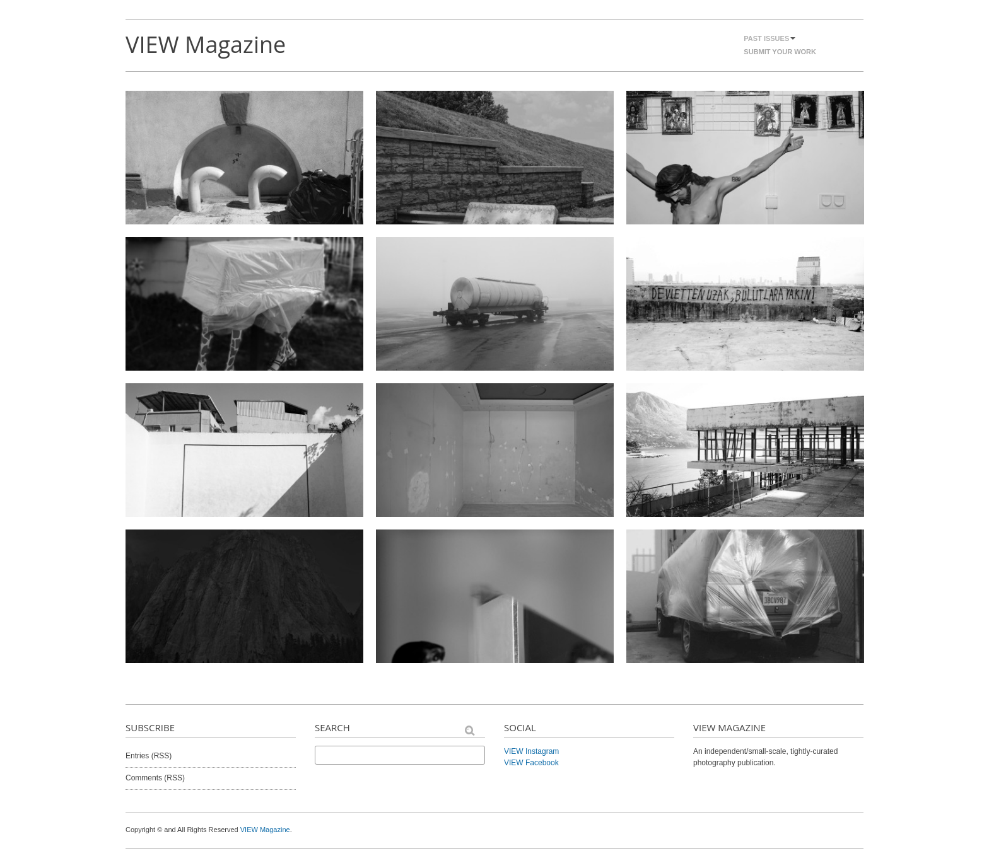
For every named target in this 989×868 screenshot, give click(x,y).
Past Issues (769, 38)
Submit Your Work (780, 51)
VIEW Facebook (531, 762)
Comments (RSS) (155, 777)
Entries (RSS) (149, 755)
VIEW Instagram (531, 751)
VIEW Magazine (206, 44)
